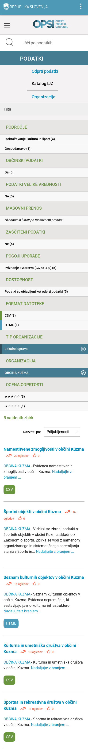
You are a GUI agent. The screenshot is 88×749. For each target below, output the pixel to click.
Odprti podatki (45, 71)
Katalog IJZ (42, 83)
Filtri (7, 109)
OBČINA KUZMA (17, 466)
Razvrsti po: (32, 432)
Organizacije (43, 96)
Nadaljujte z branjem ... (55, 551)
